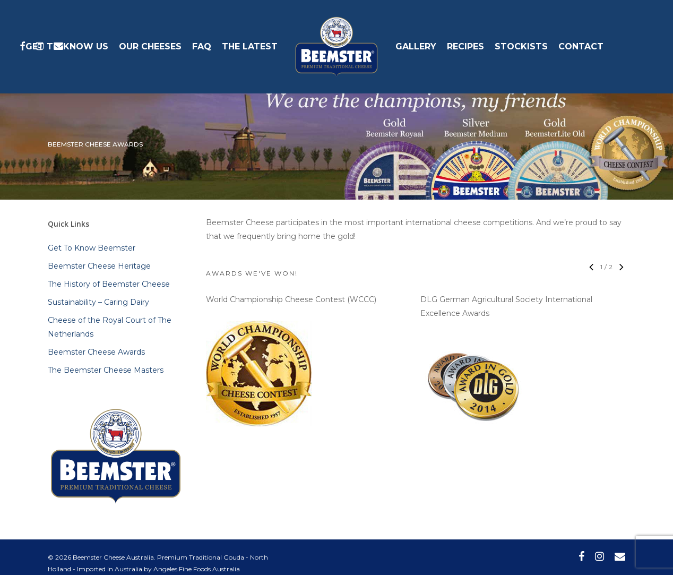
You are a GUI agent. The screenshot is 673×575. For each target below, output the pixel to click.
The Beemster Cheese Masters (105, 370)
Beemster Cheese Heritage (99, 266)
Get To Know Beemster (91, 248)
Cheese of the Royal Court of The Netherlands (109, 327)
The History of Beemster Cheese (109, 284)
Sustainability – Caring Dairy (98, 302)
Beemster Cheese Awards (96, 352)
